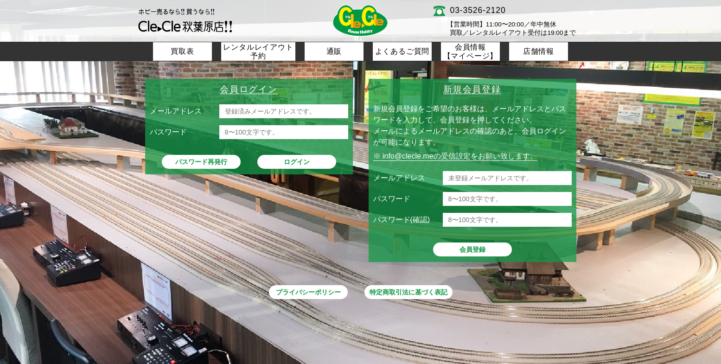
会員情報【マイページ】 (470, 51)
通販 (334, 51)
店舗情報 (538, 51)
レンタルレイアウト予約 (258, 51)
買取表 (182, 51)
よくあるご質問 (402, 51)
